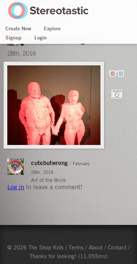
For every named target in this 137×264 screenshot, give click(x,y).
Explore (52, 28)
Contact (117, 247)
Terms (76, 247)
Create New (18, 28)
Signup (13, 37)
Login (40, 37)
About (96, 247)
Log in (15, 187)
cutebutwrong (49, 163)
